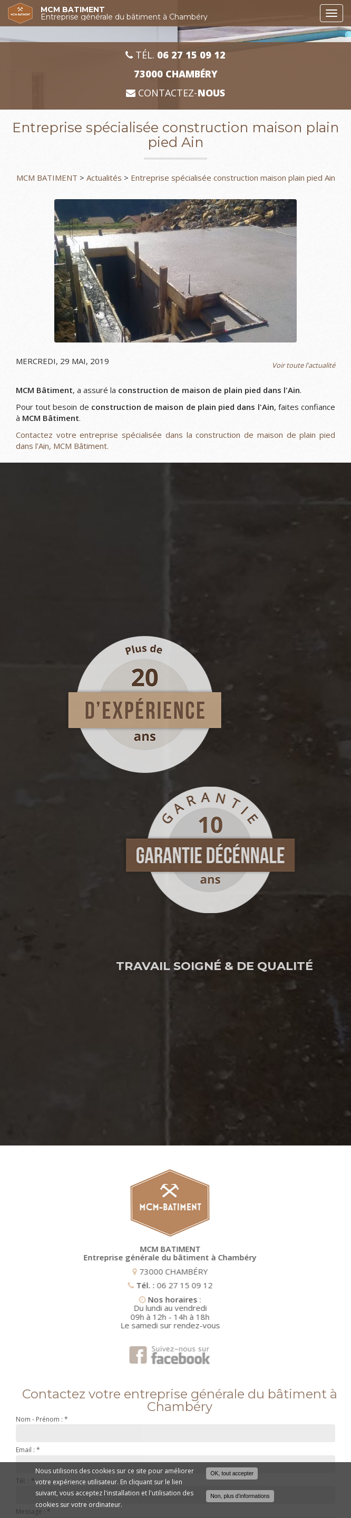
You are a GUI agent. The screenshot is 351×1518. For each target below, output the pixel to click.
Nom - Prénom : (42, 1419)
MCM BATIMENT (178, 13)
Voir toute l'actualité (303, 365)
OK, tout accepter (231, 1473)
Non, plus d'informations (239, 1496)
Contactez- (175, 93)
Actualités (104, 177)
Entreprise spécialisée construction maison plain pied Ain (233, 177)
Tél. (175, 55)
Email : (28, 1449)
